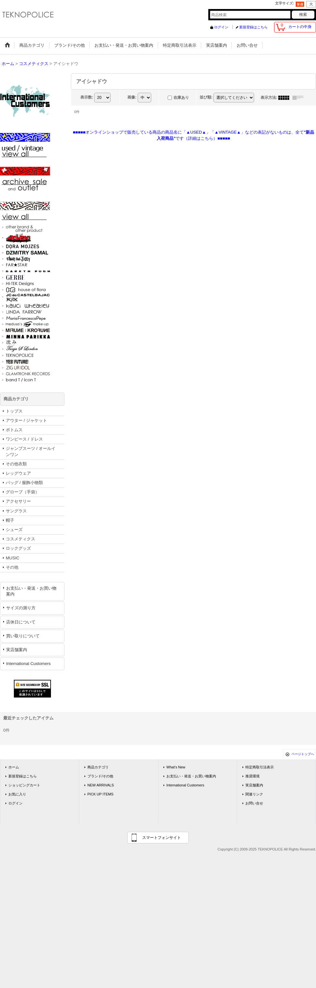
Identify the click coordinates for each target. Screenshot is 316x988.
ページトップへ (302, 754)
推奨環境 (252, 776)
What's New (175, 767)
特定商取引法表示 (259, 767)
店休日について (20, 622)
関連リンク (254, 794)
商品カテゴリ (98, 767)
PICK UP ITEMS (100, 794)
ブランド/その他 (100, 776)
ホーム (13, 767)
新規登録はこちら (253, 27)
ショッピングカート (24, 785)
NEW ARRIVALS (100, 785)
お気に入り (17, 794)
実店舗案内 (16, 649)
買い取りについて (23, 635)
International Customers (28, 663)
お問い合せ (254, 803)
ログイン (221, 27)
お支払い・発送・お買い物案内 (31, 591)
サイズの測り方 (20, 607)
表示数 (86, 97)
